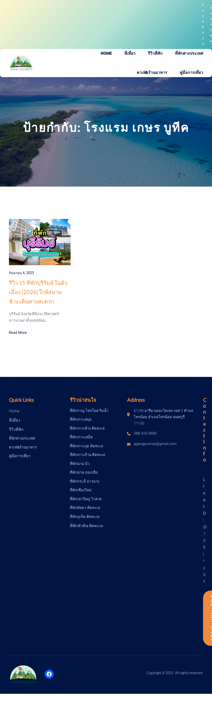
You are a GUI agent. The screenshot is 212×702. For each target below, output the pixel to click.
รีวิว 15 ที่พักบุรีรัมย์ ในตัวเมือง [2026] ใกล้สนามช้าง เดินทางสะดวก (38, 292)
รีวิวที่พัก (16, 429)
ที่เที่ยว (14, 420)
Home (14, 411)
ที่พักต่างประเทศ (22, 438)
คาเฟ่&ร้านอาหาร (23, 447)
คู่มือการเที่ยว (19, 456)
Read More (18, 332)
